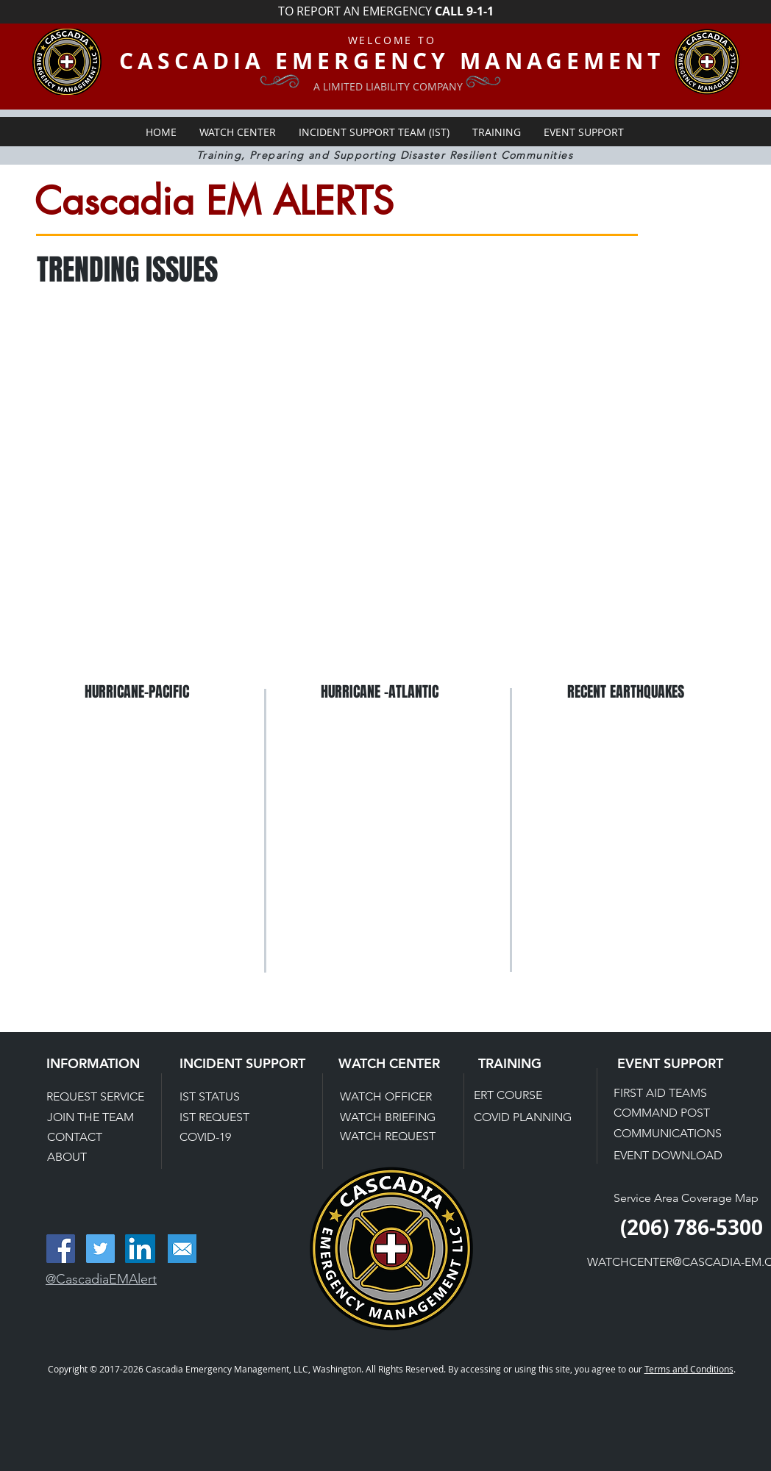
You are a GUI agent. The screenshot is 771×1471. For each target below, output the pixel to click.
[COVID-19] (230, 1137)
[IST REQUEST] (230, 1117)
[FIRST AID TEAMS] (666, 1093)
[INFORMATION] (108, 1063)
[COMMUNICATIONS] (669, 1133)
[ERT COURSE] (526, 1096)
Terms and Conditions (688, 1369)
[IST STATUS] (230, 1097)
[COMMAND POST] (666, 1113)
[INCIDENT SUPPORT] (244, 1063)
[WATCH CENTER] (400, 1063)
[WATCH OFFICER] (392, 1097)
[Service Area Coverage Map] (687, 1198)
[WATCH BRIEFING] (389, 1117)
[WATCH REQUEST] (388, 1137)
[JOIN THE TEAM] (99, 1117)
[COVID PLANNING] (524, 1117)
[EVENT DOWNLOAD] (669, 1155)
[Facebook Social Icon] (60, 1248)
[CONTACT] (99, 1137)
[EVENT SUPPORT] (679, 1063)
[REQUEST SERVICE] (102, 1097)
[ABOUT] (99, 1157)
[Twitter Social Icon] (100, 1248)
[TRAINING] (522, 1063)
